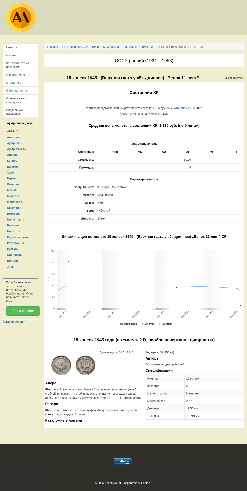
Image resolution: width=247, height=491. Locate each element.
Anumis (180, 108)
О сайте (11, 55)
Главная (52, 46)
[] (14, 321)
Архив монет (113, 483)
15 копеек (131, 46)
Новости (11, 47)
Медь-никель (111, 46)
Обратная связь (16, 90)
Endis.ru (146, 483)
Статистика (13, 82)
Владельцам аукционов (14, 111)
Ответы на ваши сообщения (17, 100)
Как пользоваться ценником (17, 64)
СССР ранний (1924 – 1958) (80, 46)
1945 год (147, 46)
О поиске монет (16, 74)
